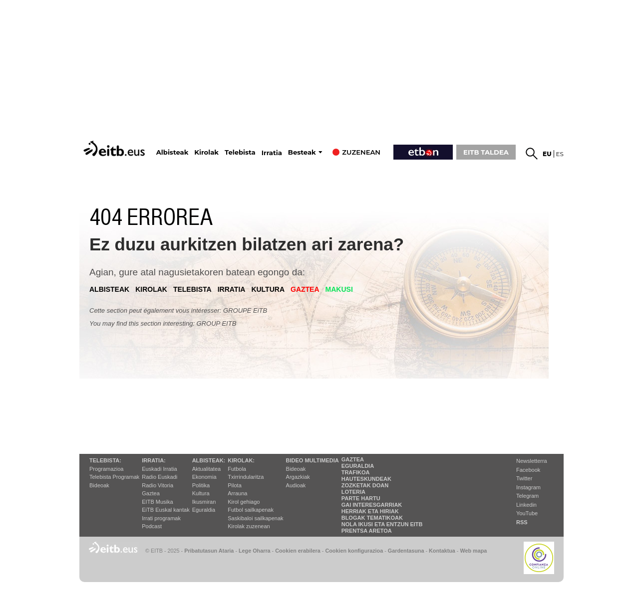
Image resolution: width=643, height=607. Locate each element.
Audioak (296, 485)
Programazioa (106, 469)
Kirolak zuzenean (249, 526)
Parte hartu (360, 498)
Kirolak (206, 152)
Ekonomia (204, 477)
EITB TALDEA (486, 152)
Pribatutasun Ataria (209, 551)
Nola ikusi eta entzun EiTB (382, 524)
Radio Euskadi (159, 477)
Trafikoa (355, 472)
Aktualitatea (206, 469)
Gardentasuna (406, 551)
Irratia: (153, 460)
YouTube (527, 513)
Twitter (524, 478)
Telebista (240, 152)
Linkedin (526, 505)
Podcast (152, 526)
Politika (201, 485)
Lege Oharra (255, 551)
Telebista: (105, 460)
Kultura (201, 493)
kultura (268, 289)
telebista (192, 289)
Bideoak (99, 485)
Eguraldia (203, 510)
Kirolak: (241, 460)
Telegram (527, 496)
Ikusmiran (204, 502)
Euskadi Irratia (159, 469)
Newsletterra (531, 461)
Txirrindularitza (246, 477)
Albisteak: (209, 460)
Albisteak (172, 152)
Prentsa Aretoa (366, 531)
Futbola (237, 469)
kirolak (151, 289)
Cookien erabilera (298, 551)
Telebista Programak (114, 477)
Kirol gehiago (244, 502)
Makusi (339, 289)
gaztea (305, 289)
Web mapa (473, 551)
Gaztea (150, 493)
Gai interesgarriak (371, 505)
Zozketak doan (365, 485)
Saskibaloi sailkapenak (255, 518)
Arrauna (237, 493)
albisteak (109, 289)
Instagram (528, 487)
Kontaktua (442, 551)
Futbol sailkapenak (251, 510)
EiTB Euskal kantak (165, 510)
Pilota (235, 485)
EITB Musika (157, 502)
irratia (232, 289)
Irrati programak (161, 518)
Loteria (353, 492)
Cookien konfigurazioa (354, 551)
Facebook (528, 470)
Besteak (302, 152)
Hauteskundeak (366, 479)
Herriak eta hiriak (370, 511)
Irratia (272, 153)
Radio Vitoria (157, 485)
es (560, 154)
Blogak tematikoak (372, 518)
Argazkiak (298, 477)
